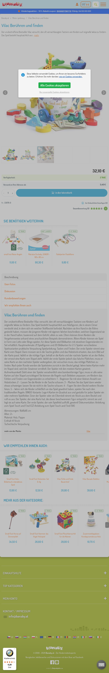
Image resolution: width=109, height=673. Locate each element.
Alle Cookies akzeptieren (54, 85)
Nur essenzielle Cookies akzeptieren (54, 92)
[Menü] (14, 649)
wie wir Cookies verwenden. (70, 76)
